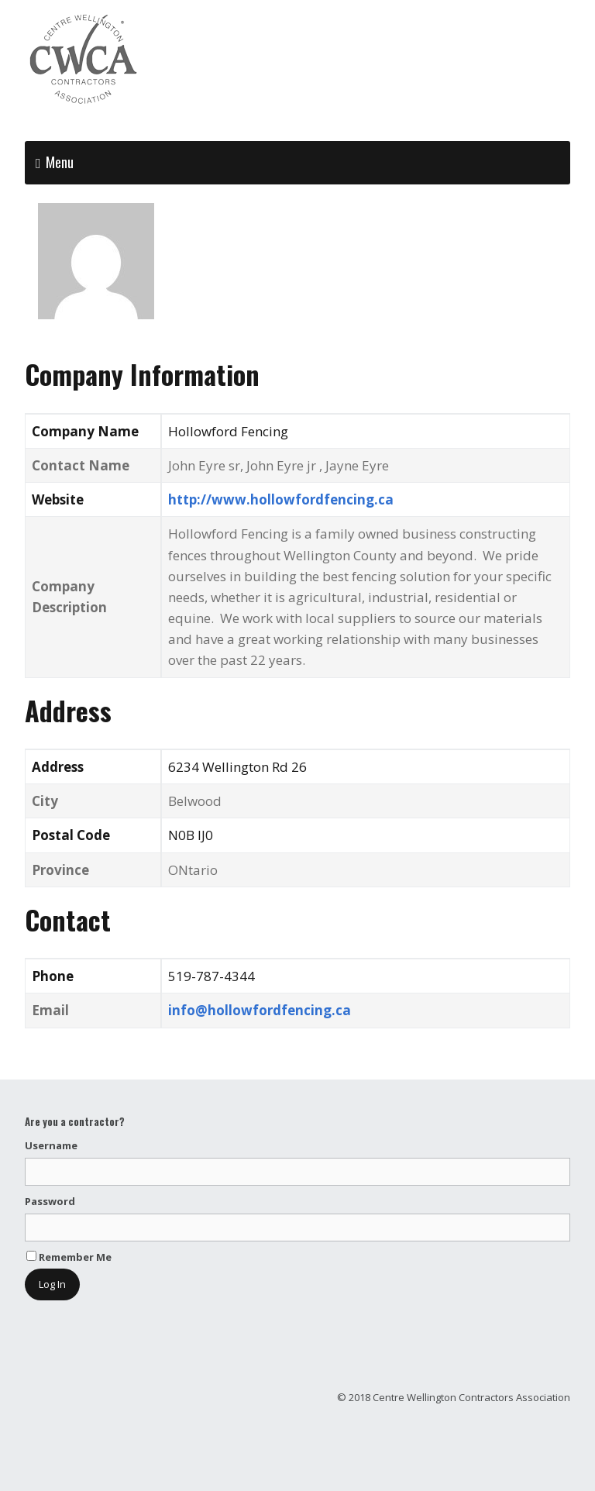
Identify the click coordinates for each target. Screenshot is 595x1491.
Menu (60, 162)
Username (51, 1145)
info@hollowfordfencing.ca (259, 1010)
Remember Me (69, 1257)
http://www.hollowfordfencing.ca (281, 499)
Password (50, 1201)
